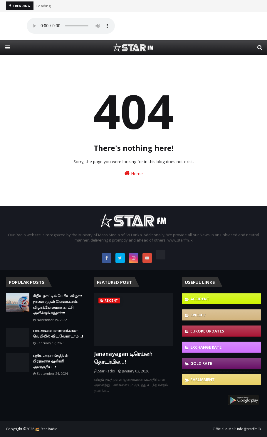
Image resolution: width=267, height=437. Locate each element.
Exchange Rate (205, 347)
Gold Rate (201, 363)
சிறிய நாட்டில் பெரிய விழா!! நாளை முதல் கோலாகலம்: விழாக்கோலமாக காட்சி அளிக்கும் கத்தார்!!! (57, 304)
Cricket (198, 315)
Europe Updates (207, 331)
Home (133, 173)
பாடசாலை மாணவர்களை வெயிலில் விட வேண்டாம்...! (58, 333)
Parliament (202, 379)
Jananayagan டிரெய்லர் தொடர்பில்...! (123, 357)
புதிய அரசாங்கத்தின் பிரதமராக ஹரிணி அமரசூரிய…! (50, 361)
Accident (199, 298)
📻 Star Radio (46, 428)
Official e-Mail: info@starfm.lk (237, 428)
